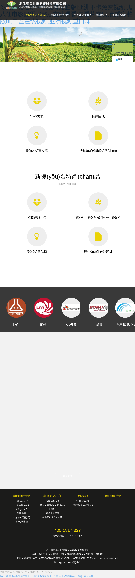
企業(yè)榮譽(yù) (21, 517)
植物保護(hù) (52, 501)
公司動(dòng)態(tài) (83, 505)
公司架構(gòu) (21, 505)
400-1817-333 (67, 530)
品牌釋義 (21, 513)
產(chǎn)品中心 (81, 14)
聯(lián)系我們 (119, 14)
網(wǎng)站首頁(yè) (36, 14)
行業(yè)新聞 (82, 501)
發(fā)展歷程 (21, 521)
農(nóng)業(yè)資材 (52, 517)
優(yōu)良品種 (52, 513)
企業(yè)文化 (21, 509)
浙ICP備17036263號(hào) (67, 562)
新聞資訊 (100, 14)
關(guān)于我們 (59, 14)
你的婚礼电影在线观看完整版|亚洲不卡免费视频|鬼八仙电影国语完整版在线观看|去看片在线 (46, 576)
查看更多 (67, 476)
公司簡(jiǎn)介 (21, 501)
